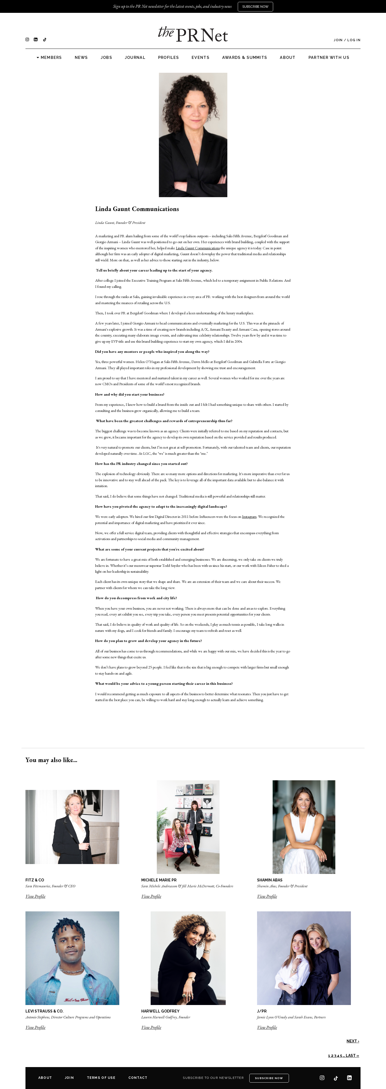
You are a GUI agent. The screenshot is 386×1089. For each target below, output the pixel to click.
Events (200, 57)
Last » (352, 1055)
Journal (135, 57)
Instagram (249, 516)
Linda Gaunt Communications (198, 248)
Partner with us (329, 57)
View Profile (35, 896)
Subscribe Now (255, 7)
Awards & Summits (244, 57)
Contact (138, 1078)
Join (338, 40)
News (81, 57)
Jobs (106, 57)
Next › (353, 1041)
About (287, 57)
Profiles (168, 57)
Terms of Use (101, 1078)
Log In (354, 40)
